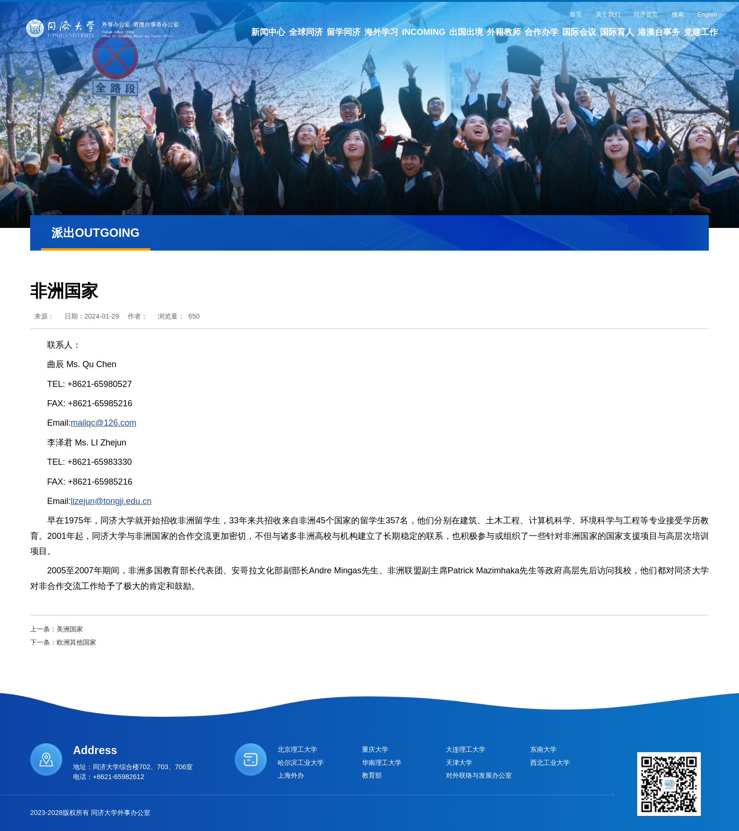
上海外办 (291, 775)
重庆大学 (375, 749)
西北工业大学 (550, 762)
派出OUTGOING (95, 233)
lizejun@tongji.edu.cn (111, 501)
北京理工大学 (297, 749)
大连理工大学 (465, 749)
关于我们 (608, 14)
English (707, 14)
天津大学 (459, 762)
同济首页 (645, 14)
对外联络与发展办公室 (479, 775)
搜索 (678, 14)
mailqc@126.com (103, 423)
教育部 (372, 775)
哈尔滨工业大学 (301, 762)
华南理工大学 (382, 762)
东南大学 (543, 749)
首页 (576, 14)
